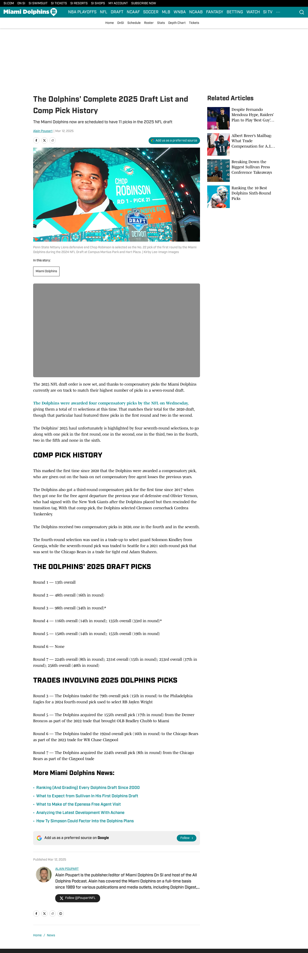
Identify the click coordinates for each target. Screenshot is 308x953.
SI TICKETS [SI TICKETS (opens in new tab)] (59, 3)
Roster (149, 23)
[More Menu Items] (278, 12)
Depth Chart (177, 23)
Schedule (134, 23)
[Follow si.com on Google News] (186, 838)
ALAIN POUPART (67, 869)
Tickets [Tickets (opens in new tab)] (194, 23)
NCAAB (196, 12)
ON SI (21, 3)
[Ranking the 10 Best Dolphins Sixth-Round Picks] (241, 196)
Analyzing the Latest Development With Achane (80, 813)
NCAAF (133, 12)
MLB (166, 12)
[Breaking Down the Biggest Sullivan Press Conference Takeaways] (241, 170)
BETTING (235, 12)
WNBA (180, 12)
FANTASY (214, 12)
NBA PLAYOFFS (82, 12)
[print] (60, 913)
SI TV (267, 12)
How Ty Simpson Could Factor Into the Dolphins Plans (85, 821)
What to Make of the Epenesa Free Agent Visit (78, 804)
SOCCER (151, 12)
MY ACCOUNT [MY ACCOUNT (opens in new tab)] (118, 3)
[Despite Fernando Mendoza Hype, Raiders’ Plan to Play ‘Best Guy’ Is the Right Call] (241, 118)
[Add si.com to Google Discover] (174, 140)
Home (109, 23)
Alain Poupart (43, 131)
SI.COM (9, 3)
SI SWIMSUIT (38, 3)
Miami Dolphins (46, 271)
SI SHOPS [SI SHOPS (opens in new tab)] (98, 3)
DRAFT (117, 12)
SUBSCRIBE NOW (143, 3)
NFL (103, 12)
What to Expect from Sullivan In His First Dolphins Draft (87, 796)
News (51, 935)
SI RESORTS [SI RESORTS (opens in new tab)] (79, 3)
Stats (161, 23)
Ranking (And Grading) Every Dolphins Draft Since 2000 (88, 788)
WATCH (253, 12)
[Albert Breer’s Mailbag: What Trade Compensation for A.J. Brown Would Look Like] (241, 144)
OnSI (120, 23)
